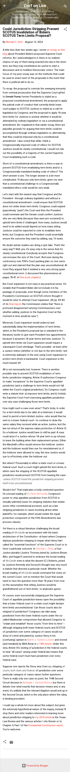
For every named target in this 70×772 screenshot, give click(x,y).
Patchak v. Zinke (44, 548)
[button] (65, 29)
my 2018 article (43, 717)
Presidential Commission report (45, 725)
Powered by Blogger (35, 765)
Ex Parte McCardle (37, 493)
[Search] (65, 7)
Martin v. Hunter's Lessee (40, 639)
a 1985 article (44, 643)
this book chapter (29, 277)
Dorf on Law (35, 5)
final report (15, 304)
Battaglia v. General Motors (37, 682)
